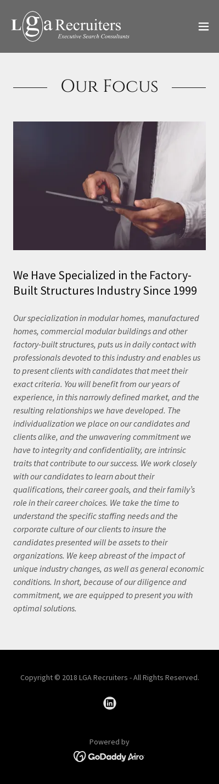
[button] (204, 26)
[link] (70, 26)
